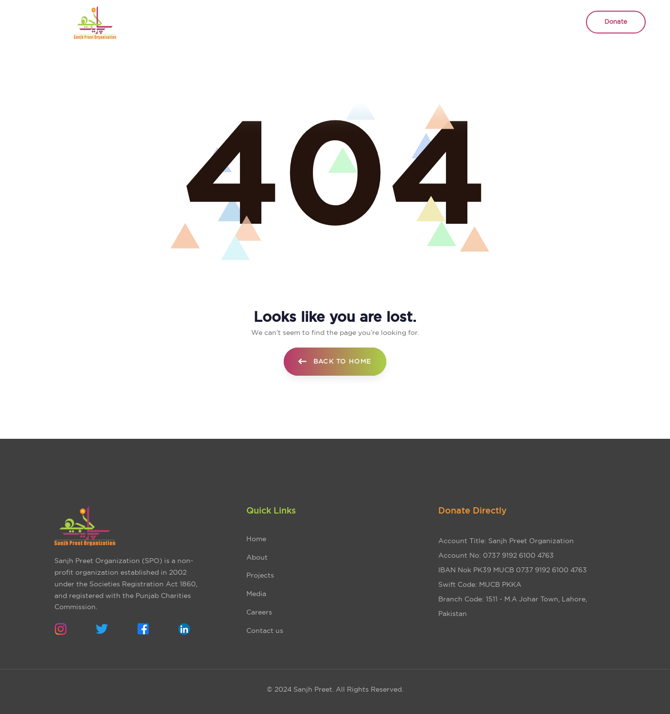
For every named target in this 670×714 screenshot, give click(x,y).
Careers (259, 612)
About (257, 557)
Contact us (264, 630)
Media (256, 594)
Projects (260, 575)
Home (256, 539)
